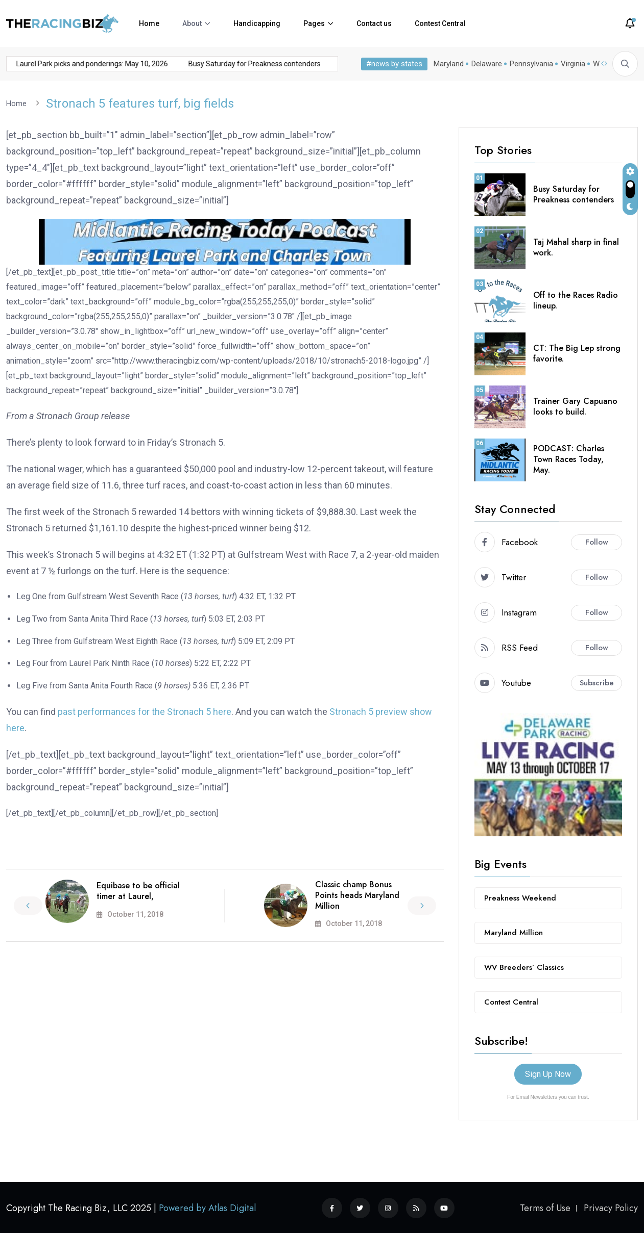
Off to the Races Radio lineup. (575, 300)
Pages (314, 23)
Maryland (449, 63)
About (192, 23)
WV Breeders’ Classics (524, 966)
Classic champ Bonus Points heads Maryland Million (357, 894)
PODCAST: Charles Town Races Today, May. (568, 458)
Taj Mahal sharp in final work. (576, 247)
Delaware (486, 63)
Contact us (374, 23)
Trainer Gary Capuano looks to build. (575, 406)
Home (149, 23)
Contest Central (440, 23)
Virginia (573, 63)
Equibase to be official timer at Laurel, (138, 890)
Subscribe (597, 682)
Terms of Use (545, 1207)
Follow (596, 541)
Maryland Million (513, 932)
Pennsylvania (531, 63)
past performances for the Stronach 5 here (144, 711)
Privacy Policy (611, 1207)
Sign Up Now (548, 1073)
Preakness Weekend (520, 897)
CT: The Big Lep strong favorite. (577, 353)
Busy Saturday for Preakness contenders (236, 64)
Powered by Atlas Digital (207, 1207)
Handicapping (256, 23)
